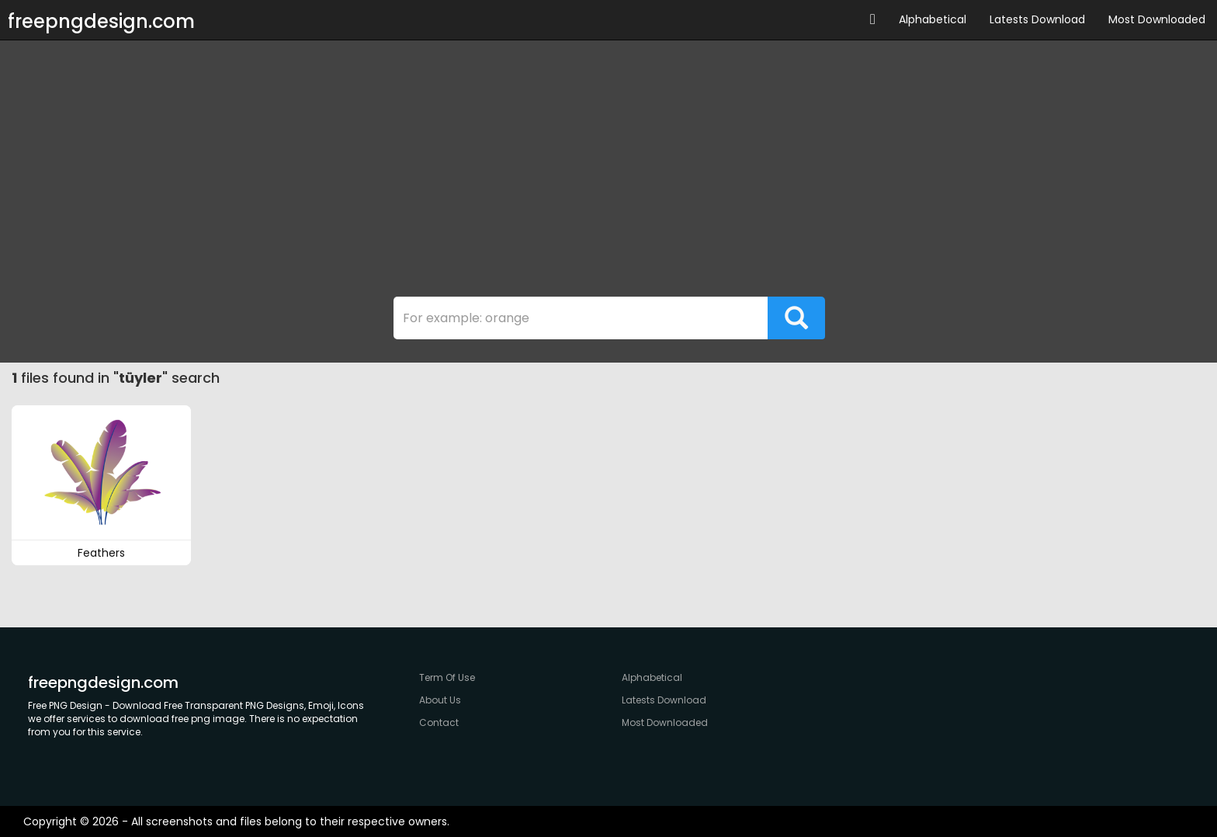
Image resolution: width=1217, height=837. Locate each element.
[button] (872, 20)
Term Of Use (447, 677)
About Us (440, 700)
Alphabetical (932, 19)
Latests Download (1037, 19)
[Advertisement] (608, 172)
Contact (439, 722)
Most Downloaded (1156, 19)
